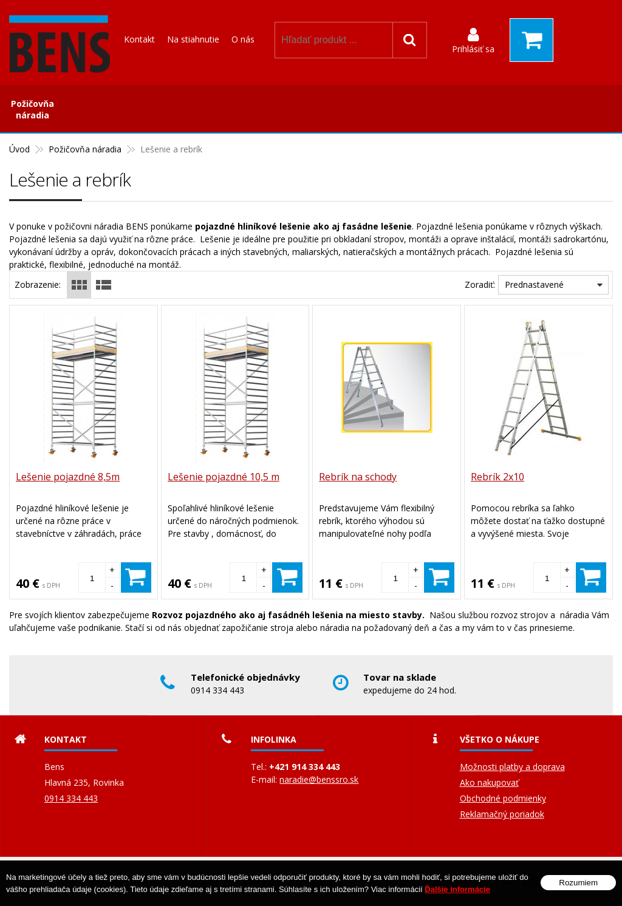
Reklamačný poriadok (502, 814)
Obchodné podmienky (503, 798)
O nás (243, 39)
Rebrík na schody (358, 476)
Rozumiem (578, 882)
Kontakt (139, 39)
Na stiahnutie (193, 39)
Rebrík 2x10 (497, 476)
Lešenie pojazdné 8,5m (68, 476)
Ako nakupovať (489, 782)
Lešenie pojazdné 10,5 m (223, 476)
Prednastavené (534, 284)
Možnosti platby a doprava (512, 766)
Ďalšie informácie (457, 889)
